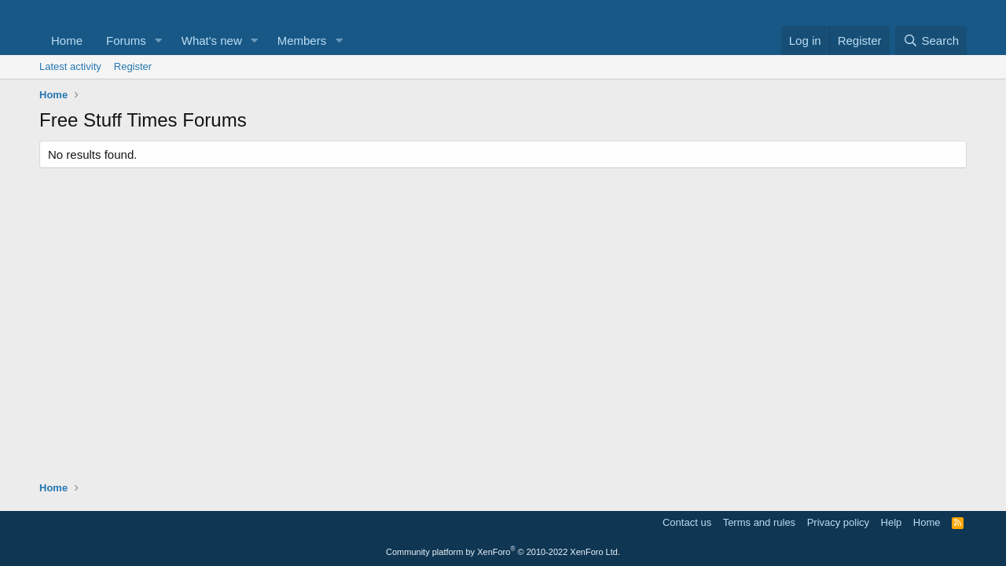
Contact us (687, 522)
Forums (126, 40)
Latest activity (70, 66)
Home (67, 40)
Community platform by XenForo (503, 552)
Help (891, 522)
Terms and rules (759, 522)
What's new (212, 40)
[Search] (931, 40)
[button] (159, 40)
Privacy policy (838, 522)
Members (302, 40)
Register (133, 66)
